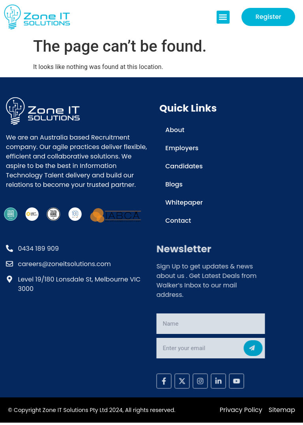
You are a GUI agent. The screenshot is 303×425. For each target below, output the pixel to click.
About (175, 129)
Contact (178, 220)
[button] (223, 17)
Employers (181, 148)
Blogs (174, 184)
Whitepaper (184, 202)
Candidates (184, 166)
